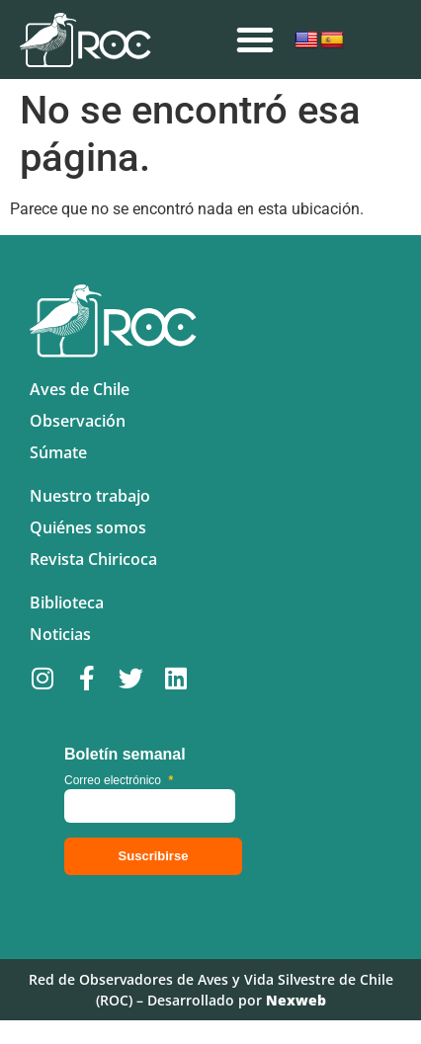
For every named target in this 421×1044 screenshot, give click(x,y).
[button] (255, 39)
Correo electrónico (118, 780)
